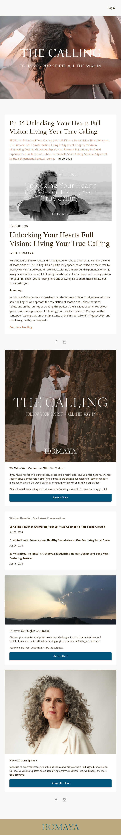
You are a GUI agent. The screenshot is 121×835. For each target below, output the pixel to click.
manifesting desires (21, 149)
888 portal (15, 140)
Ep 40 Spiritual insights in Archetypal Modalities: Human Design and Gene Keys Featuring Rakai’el (59, 556)
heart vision (81, 140)
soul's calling (75, 154)
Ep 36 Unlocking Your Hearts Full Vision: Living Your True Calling (55, 127)
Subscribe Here (61, 783)
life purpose (17, 145)
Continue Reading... (21, 327)
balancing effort (32, 140)
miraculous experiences (49, 149)
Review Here (60, 497)
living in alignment (62, 145)
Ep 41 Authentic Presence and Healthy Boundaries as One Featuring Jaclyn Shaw (59, 540)
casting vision (51, 140)
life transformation (38, 145)
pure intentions (34, 154)
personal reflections (76, 149)
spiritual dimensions (21, 158)
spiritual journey (45, 158)
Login (111, 8)
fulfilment (67, 140)
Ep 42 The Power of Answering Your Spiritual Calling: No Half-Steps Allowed (57, 526)
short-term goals (55, 154)
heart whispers (99, 140)
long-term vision (86, 145)
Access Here (60, 656)
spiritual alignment (95, 154)
